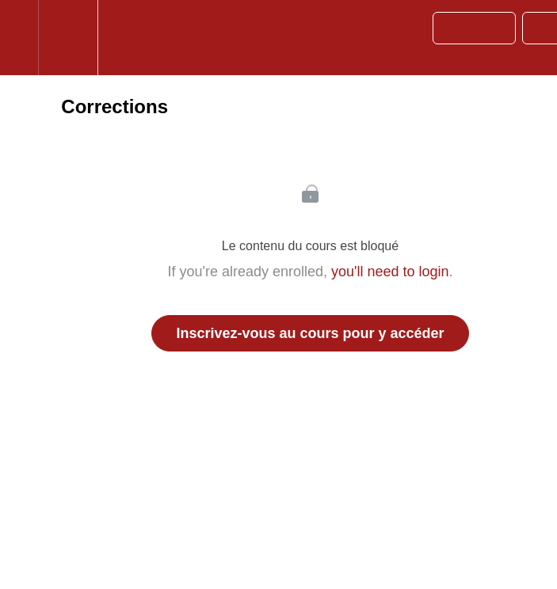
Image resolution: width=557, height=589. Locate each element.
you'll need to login (390, 271)
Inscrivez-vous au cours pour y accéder (310, 333)
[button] (19, 37)
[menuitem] (67, 37)
